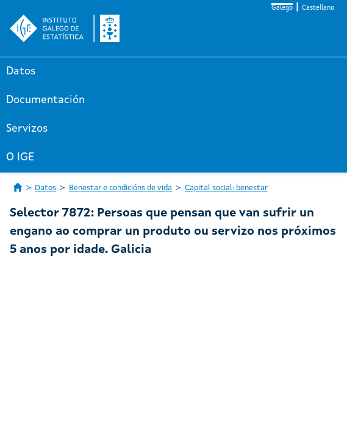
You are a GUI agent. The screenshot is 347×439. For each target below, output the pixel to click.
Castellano (318, 8)
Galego (282, 8)
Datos (21, 71)
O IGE (20, 157)
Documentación (45, 100)
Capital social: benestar (226, 188)
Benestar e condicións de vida (120, 188)
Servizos (27, 128)
